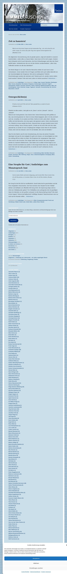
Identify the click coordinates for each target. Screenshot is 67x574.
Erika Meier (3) (12, 334)
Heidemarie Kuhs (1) (13, 375)
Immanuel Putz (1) (13, 396)
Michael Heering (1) (13, 453)
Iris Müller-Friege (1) (13, 401)
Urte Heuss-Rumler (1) (14, 514)
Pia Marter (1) (12, 470)
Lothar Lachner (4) (13, 429)
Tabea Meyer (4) (12, 500)
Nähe (52, 85)
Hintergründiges (12, 242)
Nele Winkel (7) (12, 459)
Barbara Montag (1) (13, 295)
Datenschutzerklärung (35, 571)
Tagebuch (32, 87)
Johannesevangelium (39, 154)
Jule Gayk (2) (12, 416)
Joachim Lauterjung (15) (15, 407)
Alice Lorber (23, 34)
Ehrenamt (52, 153)
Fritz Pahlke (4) (12, 353)
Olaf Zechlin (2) (12, 462)
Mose (38, 202)
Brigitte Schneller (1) (14, 308)
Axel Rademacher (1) (14, 290)
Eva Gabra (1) (12, 342)
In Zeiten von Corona (14, 244)
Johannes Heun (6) (13, 410)
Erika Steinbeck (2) (13, 336)
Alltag (35, 82)
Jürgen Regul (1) (12, 414)
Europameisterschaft (42, 200)
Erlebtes (10, 236)
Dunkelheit (18, 84)
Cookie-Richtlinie (25, 571)
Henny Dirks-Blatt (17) (14, 388)
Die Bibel (47, 153)
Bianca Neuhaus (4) (13, 307)
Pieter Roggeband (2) (14, 472)
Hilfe (19, 154)
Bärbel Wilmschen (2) (14, 292)
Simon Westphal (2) (13, 490)
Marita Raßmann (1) (13, 438)
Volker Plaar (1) (12, 526)
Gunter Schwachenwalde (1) (16, 368)
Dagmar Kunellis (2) (13, 320)
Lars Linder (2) (12, 427)
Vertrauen (38, 87)
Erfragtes (10, 234)
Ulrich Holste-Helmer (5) (14, 513)
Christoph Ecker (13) (14, 318)
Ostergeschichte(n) (17, 97)
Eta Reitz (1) (11, 340)
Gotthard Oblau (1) (13, 360)
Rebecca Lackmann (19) (14, 474)
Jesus (32, 154)
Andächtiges (21, 82)
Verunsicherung (45, 87)
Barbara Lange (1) (13, 294)
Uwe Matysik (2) (12, 516)
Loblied (35, 202)
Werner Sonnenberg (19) (15, 531)
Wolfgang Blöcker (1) (14, 535)
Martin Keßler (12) (13, 446)
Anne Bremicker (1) (13, 282)
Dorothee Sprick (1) (13, 327)
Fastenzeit (44, 84)
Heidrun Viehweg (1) (13, 379)
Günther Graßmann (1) (14, 364)
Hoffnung (37, 85)
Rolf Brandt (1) (12, 479)
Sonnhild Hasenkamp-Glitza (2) (16, 492)
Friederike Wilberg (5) (14, 351)
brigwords (11, 257)
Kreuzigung (48, 154)
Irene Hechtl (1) (12, 399)
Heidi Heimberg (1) (13, 377)
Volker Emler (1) (12, 524)
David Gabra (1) (12, 321)
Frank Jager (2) (12, 346)
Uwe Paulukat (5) (13, 518)
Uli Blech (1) (11, 507)
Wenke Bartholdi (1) (13, 527)
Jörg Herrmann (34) (13, 409)
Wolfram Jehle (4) (13, 537)
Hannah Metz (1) (12, 370)
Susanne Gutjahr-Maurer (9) (15, 498)
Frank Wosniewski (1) (14, 347)
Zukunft (17, 88)
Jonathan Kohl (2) (13, 412)
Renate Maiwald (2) (13, 477)
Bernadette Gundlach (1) (15, 301)
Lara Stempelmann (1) (14, 425)
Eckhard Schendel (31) (14, 329)
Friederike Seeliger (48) (14, 349)
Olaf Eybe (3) (11, 461)
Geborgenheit (11, 85)
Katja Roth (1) (12, 422)
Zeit (50, 87)
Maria (53, 154)
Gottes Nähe (29, 202)
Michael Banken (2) (13, 451)
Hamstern (28, 85)
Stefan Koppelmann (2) (14, 494)
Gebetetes (11, 238)
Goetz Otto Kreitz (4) (13, 359)
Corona (13, 84)
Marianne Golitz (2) (13, 435)
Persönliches (12, 247)
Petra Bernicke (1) (13, 466)
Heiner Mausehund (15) (14, 383)
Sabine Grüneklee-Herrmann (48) (17, 483)
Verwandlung (15, 156)
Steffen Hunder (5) (13, 496)
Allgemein (11, 231)
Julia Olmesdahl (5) (13, 418)
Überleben (48, 82)
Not (55, 85)
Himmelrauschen (13, 25)
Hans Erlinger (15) (13, 372)
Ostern (10, 156)
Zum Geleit (11, 249)
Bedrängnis (54, 82)
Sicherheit (22, 87)
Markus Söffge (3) (13, 442)
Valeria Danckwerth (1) (14, 520)
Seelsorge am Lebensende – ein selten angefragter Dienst (31, 257)
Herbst (33, 85)
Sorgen (28, 87)
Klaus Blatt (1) (12, 423)
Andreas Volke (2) (13, 279)
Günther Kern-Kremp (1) (14, 366)
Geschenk (22, 85)
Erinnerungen (37, 84)
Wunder (42, 202)
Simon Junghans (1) (13, 488)
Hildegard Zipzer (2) (13, 392)
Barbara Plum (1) (13, 299)
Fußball (17, 202)
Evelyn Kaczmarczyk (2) (14, 344)
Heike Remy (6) (12, 381)
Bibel (9, 84)
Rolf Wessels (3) (12, 481)
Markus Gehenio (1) (13, 440)
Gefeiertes (11, 240)
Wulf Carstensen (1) (13, 539)
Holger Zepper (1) (13, 394)
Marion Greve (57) (13, 436)
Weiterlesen (52, 78)
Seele (18, 87)
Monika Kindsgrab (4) (14, 457)
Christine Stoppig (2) (14, 316)
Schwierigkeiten (12, 87)
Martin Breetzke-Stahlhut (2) (16, 444)
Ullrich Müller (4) (12, 511)
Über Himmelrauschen (25, 25)
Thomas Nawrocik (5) (14, 503)
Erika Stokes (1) (12, 338)
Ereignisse (31, 84)
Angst (39, 82)
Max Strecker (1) (12, 449)
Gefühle (18, 85)
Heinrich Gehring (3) (13, 385)
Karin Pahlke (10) (13, 420)
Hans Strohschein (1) (14, 373)
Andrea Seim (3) (12, 275)
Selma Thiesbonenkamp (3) (15, 485)
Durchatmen (25, 84)
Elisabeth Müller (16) (13, 331)
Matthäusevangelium (45, 85)
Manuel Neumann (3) (14, 431)
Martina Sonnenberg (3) (14, 448)
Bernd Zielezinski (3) (13, 305)
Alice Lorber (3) (12, 273)
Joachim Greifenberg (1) (15, 405)
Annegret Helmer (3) (13, 286)
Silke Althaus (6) (12, 487)
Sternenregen (16, 255)
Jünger (28, 154)
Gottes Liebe (22, 202)
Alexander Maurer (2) (14, 271)
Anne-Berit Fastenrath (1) (15, 284)
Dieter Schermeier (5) (14, 323)
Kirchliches (11, 246)
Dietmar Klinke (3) (13, 325)
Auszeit (43, 82)
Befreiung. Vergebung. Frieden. (29, 259)
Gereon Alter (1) (12, 357)
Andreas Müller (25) (13, 277)
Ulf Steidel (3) (12, 505)
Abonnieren (13, 220)
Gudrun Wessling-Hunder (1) (16, 362)
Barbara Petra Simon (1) (14, 297)
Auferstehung (37, 153)
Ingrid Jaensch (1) (13, 398)
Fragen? (49, 84)
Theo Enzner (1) (12, 501)
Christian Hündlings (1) (14, 312)
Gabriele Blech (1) (13, 355)
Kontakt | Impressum (46, 571)
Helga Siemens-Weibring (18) (16, 386)
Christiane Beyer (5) (13, 314)
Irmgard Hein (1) (12, 403)
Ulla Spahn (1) (12, 509)
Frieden (10, 154)
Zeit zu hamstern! (17, 41)
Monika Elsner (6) (13, 455)
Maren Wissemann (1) (14, 433)
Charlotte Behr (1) (13, 310)
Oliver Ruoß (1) (12, 464)
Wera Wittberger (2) (13, 529)
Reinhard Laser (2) (13, 475)
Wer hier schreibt (13, 29)
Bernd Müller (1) (12, 303)
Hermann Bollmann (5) (14, 390)
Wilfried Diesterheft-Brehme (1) (16, 533)
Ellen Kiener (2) (12, 333)
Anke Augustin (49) (13, 281)
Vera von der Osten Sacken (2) (16, 522)
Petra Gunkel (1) (12, 468)
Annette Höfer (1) (13, 288)
